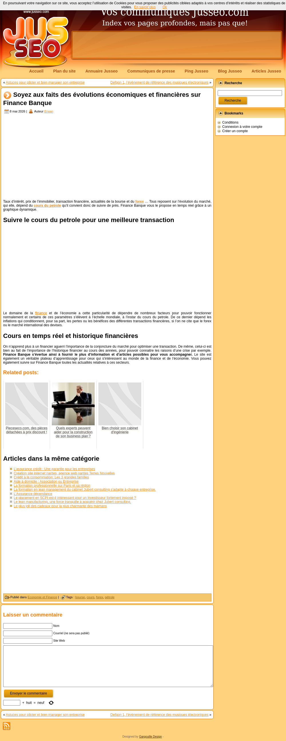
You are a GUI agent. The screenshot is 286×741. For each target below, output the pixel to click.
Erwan (48, 111)
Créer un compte (235, 131)
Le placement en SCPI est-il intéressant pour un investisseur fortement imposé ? (75, 498)
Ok (164, 7)
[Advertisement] (101, 60)
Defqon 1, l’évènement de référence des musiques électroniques (159, 82)
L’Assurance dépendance (33, 494)
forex (99, 597)
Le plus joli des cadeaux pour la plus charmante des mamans (60, 506)
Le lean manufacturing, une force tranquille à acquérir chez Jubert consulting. (72, 502)
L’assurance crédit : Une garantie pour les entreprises (54, 469)
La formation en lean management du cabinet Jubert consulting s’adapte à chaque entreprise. (85, 490)
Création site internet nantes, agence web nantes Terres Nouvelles (64, 473)
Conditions (230, 122)
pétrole (110, 597)
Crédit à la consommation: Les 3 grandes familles (51, 477)
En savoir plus (145, 7)
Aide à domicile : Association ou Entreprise (46, 482)
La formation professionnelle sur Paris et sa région (52, 486)
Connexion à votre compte (242, 127)
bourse (80, 597)
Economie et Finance (42, 597)
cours (90, 597)
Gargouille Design (150, 736)
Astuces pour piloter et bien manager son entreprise (45, 82)
